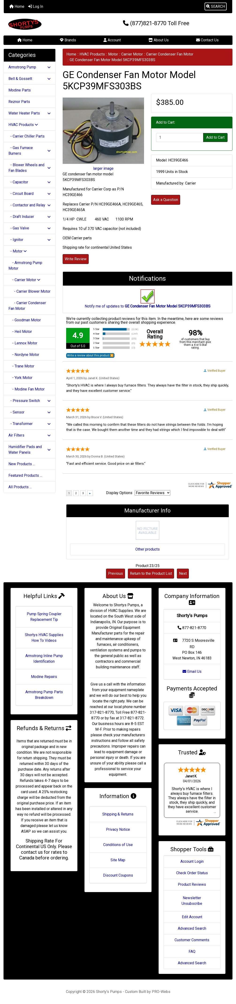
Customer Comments (192, 940)
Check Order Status (192, 873)
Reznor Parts (19, 101)
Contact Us (207, 40)
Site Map (117, 860)
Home (16, 6)
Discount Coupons (118, 875)
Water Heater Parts (29, 113)
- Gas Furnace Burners (29, 151)
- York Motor (20, 377)
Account (112, 40)
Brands (68, 40)
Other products (147, 549)
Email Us (192, 671)
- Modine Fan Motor (26, 389)
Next (183, 573)
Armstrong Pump (29, 67)
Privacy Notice (118, 829)
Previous (115, 573)
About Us (158, 40)
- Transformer (29, 423)
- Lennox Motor (22, 343)
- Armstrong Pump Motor (25, 265)
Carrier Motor (132, 54)
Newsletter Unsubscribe (192, 901)
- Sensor (29, 412)
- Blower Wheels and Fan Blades (29, 168)
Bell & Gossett (29, 78)
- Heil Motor (20, 331)
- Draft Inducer (29, 216)
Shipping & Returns (117, 814)
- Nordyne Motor (23, 354)
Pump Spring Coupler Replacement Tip (44, 617)
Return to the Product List (151, 573)
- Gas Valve (29, 228)
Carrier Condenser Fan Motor (169, 54)
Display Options (119, 493)
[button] (215, 6)
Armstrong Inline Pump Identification (44, 659)
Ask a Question (165, 199)
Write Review (76, 259)
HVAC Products (92, 54)
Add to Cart (215, 137)
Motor (113, 54)
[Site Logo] (41, 24)
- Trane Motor (21, 366)
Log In (35, 6)
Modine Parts (19, 90)
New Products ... (21, 464)
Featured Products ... (25, 475)
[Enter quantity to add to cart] (179, 137)
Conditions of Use (118, 845)
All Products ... (20, 487)
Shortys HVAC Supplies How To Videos (44, 638)
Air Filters (29, 435)
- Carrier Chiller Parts (26, 136)
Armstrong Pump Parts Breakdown (44, 695)
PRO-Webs (161, 991)
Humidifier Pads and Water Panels (29, 450)
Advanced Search (192, 928)
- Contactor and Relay (29, 205)
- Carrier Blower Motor (29, 291)
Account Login (192, 861)
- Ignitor (29, 239)
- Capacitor (29, 182)
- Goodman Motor (24, 320)
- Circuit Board (29, 193)
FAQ (192, 951)
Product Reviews (192, 884)
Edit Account (192, 917)
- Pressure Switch (29, 400)
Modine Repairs (44, 676)
